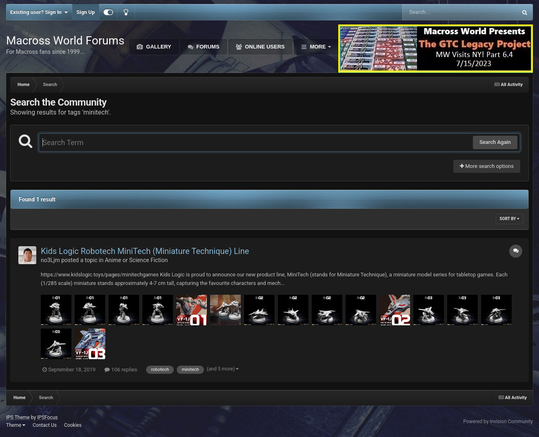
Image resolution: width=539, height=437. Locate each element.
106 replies (120, 369)
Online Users (264, 47)
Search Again (495, 142)
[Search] (439, 12)
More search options (487, 166)
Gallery (157, 47)
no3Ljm (50, 260)
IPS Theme (18, 417)
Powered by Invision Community (498, 421)
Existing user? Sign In (39, 12)
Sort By (509, 218)
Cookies (73, 425)
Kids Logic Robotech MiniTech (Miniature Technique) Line (145, 251)
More (317, 47)
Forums (207, 47)
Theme (15, 425)
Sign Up (85, 12)
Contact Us (45, 425)
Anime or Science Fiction (136, 260)
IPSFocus (47, 417)
